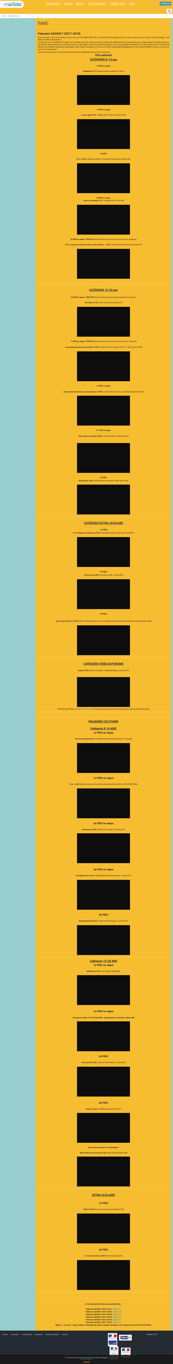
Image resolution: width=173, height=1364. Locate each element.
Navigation (39, 1334)
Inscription (15, 1334)
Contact (65, 1334)
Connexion (165, 4)
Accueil (4, 16)
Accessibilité (27, 1334)
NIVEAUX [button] (67, 4)
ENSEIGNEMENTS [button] (53, 4)
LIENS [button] (131, 4)
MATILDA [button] (79, 4)
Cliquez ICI (117, 1309)
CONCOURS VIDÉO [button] (117, 4)
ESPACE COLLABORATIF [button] (96, 4)
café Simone (87, 709)
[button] (169, 11)
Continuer (86, 1362)
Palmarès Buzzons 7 (14, 16)
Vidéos (5, 1334)
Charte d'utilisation (86, 1359)
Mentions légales (52, 1334)
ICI (62, 1325)
